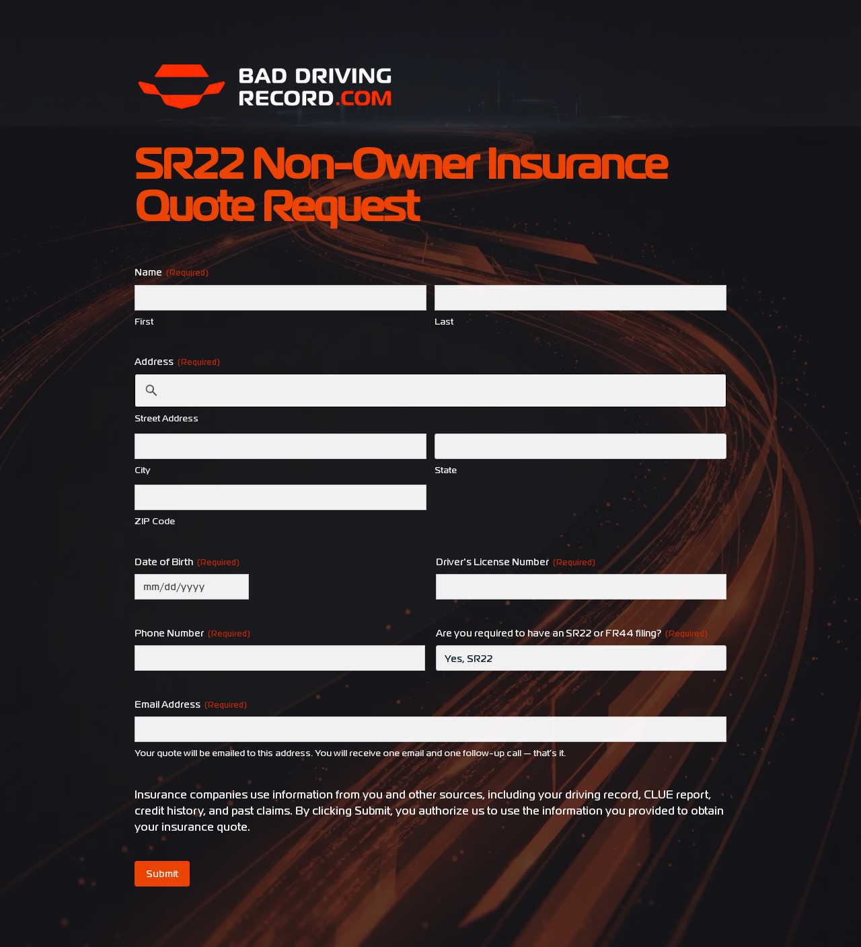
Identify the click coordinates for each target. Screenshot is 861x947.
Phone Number (192, 633)
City (142, 470)
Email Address (191, 704)
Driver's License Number (515, 562)
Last (444, 321)
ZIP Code (155, 521)
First (144, 321)
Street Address (166, 418)
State (446, 470)
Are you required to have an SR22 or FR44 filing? (572, 633)
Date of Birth (187, 562)
